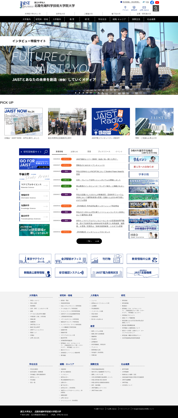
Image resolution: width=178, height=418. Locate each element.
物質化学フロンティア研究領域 (70, 322)
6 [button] (95, 93)
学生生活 (33, 364)
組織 (31, 311)
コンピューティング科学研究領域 (70, 311)
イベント (119, 151)
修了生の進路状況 (66, 372)
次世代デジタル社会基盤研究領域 (70, 314)
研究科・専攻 (64, 300)
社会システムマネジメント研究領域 (71, 306)
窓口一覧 (32, 382)
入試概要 (94, 306)
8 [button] (102, 93)
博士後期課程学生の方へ (68, 380)
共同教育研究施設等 (66, 340)
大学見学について (127, 385)
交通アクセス (99, 409)
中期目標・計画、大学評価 (38, 316)
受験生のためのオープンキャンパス (90, 165)
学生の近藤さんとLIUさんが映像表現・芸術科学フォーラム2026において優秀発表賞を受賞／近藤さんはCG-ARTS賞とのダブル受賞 (100, 197)
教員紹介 (124, 306)
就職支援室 (64, 395)
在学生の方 (60, 14)
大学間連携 (125, 372)
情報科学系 (64, 332)
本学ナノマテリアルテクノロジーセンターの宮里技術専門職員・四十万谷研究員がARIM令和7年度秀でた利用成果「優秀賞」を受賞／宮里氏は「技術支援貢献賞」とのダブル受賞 (100, 223)
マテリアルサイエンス (34, 186)
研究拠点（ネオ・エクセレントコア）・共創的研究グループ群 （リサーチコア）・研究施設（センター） (72, 345)
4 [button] (87, 93)
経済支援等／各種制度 (36, 372)
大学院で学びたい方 (33, 14)
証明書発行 (94, 342)
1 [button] (75, 93)
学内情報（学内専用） (130, 2)
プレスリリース (104, 151)
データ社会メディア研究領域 (69, 308)
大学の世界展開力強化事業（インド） (102, 377)
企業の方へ (64, 382)
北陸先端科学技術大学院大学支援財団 (133, 377)
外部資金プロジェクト (128, 315)
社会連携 (125, 364)
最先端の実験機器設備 (128, 325)
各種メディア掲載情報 (128, 318)
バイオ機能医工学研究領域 (68, 327)
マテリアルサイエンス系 (68, 335)
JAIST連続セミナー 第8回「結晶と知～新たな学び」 (97, 159)
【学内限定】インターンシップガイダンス (93, 232)
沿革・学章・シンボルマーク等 (39, 308)
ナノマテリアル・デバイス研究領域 (71, 324)
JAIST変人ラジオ (35, 324)
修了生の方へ (64, 385)
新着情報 (59, 151)
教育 (92, 326)
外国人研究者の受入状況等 (99, 380)
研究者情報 (125, 303)
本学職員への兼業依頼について (131, 328)
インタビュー (64, 374)
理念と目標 (33, 303)
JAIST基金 (125, 382)
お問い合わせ (144, 10)
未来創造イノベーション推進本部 (70, 352)
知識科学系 (64, 330)
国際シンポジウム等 (97, 374)
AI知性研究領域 (65, 303)
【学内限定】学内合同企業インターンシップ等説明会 (97, 206)
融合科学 (34, 217)
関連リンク (33, 332)
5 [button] (91, 93)
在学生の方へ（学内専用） (68, 388)
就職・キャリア (67, 364)
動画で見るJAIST (35, 327)
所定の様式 (94, 314)
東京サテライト (65, 350)
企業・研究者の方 (144, 14)
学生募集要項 (95, 308)
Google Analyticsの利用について (144, 409)
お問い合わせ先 (34, 338)
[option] (89, 58)
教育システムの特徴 (97, 331)
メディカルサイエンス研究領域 (70, 319)
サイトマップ (125, 409)
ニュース (94, 300)
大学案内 (33, 295)
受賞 (89, 151)
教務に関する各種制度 (97, 334)
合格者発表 (94, 316)
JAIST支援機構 (126, 380)
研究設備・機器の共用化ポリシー (131, 335)
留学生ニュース (34, 377)
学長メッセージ (34, 300)
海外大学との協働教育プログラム (101, 372)
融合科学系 (64, 338)
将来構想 (32, 306)
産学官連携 (125, 369)
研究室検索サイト (33, 151)
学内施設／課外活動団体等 (38, 374)
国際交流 (94, 364)
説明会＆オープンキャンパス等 (100, 303)
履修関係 (94, 336)
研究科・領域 (66, 295)
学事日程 (94, 355)
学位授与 (94, 339)
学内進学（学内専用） (97, 352)
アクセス (125, 10)
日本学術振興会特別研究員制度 (131, 338)
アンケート (94, 347)
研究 (123, 295)
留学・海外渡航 (95, 385)
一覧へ (93, 241)
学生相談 (32, 380)
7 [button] (98, 93)
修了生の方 (116, 14)
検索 (156, 10)
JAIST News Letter (96, 390)
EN (147, 2)
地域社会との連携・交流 (129, 374)
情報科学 (34, 196)
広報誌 (32, 335)
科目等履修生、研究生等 (98, 344)
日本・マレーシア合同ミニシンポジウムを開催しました (98, 180)
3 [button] (83, 93)
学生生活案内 (34, 369)
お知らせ (74, 151)
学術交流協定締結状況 (97, 369)
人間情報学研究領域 (66, 316)
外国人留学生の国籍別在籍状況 (100, 382)
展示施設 (63, 355)
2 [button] (79, 93)
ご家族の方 (88, 14)
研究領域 (124, 300)
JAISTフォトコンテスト (37, 330)
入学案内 (94, 295)
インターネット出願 (97, 311)
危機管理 (32, 322)
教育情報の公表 (95, 350)
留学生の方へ (64, 377)
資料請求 (134, 10)
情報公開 (32, 319)
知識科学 (34, 207)
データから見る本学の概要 (38, 314)
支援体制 (63, 369)
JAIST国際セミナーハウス (98, 388)
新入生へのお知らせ (97, 319)
